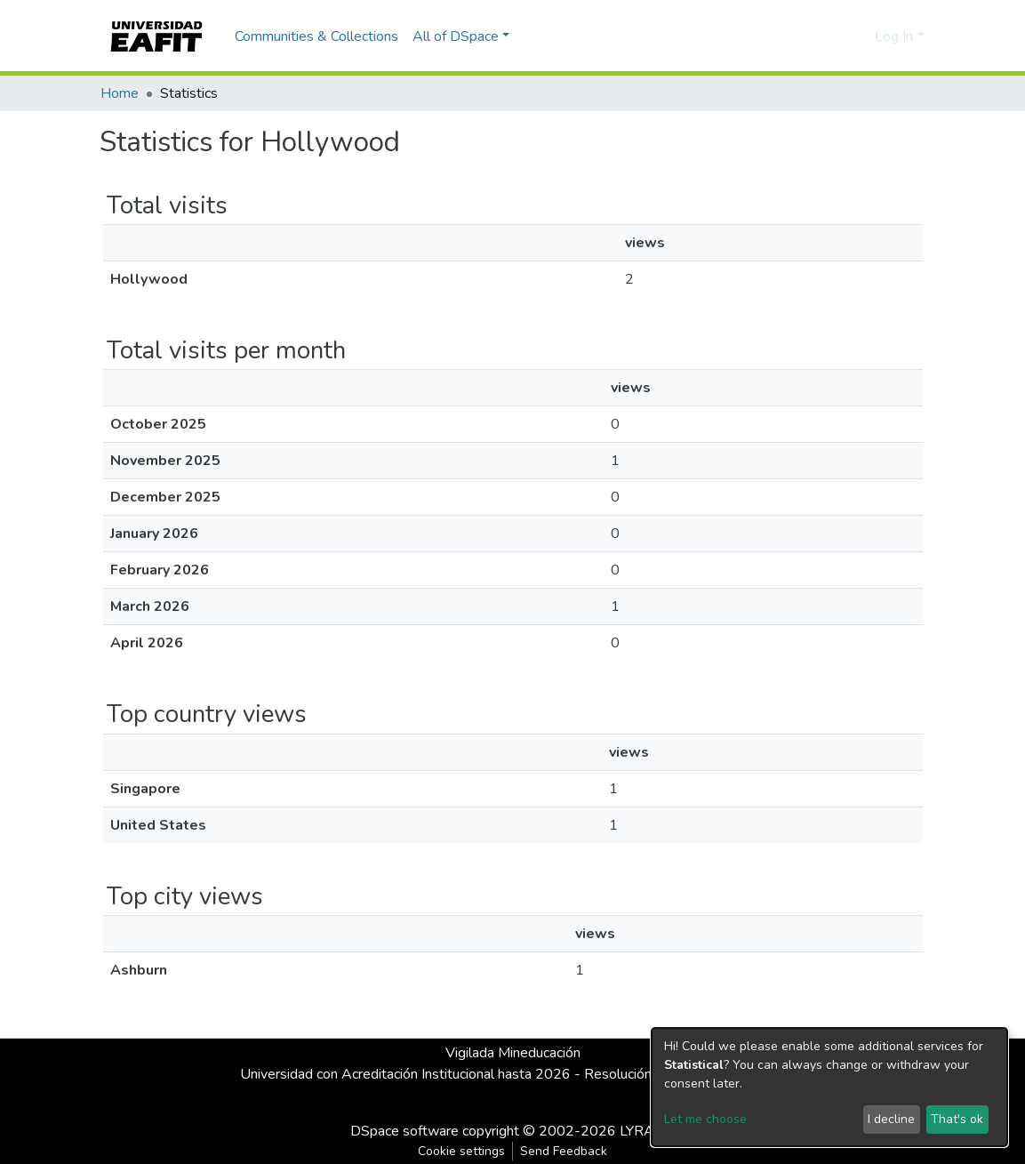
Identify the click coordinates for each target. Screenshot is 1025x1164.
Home (119, 93)
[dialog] (829, 1087)
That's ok (957, 1119)
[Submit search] (832, 36)
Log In (894, 36)
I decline (891, 1119)
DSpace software (404, 1131)
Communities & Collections (316, 36)
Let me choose (705, 1119)
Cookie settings (461, 1151)
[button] (858, 36)
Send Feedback (563, 1151)
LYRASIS (648, 1131)
